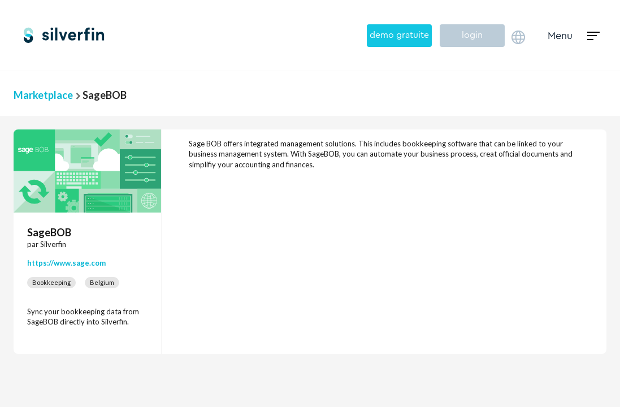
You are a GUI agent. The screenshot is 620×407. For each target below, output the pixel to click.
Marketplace (43, 95)
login (472, 35)
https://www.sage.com (66, 262)
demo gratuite (399, 35)
